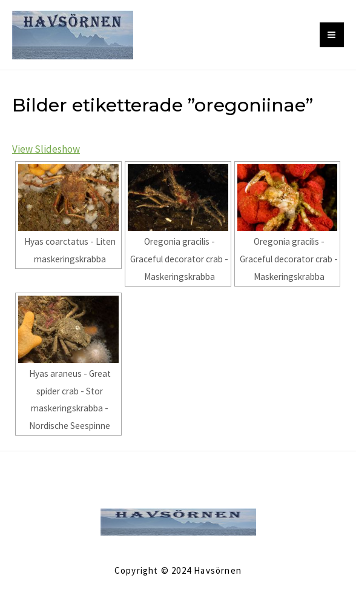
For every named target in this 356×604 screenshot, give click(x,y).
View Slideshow (46, 149)
